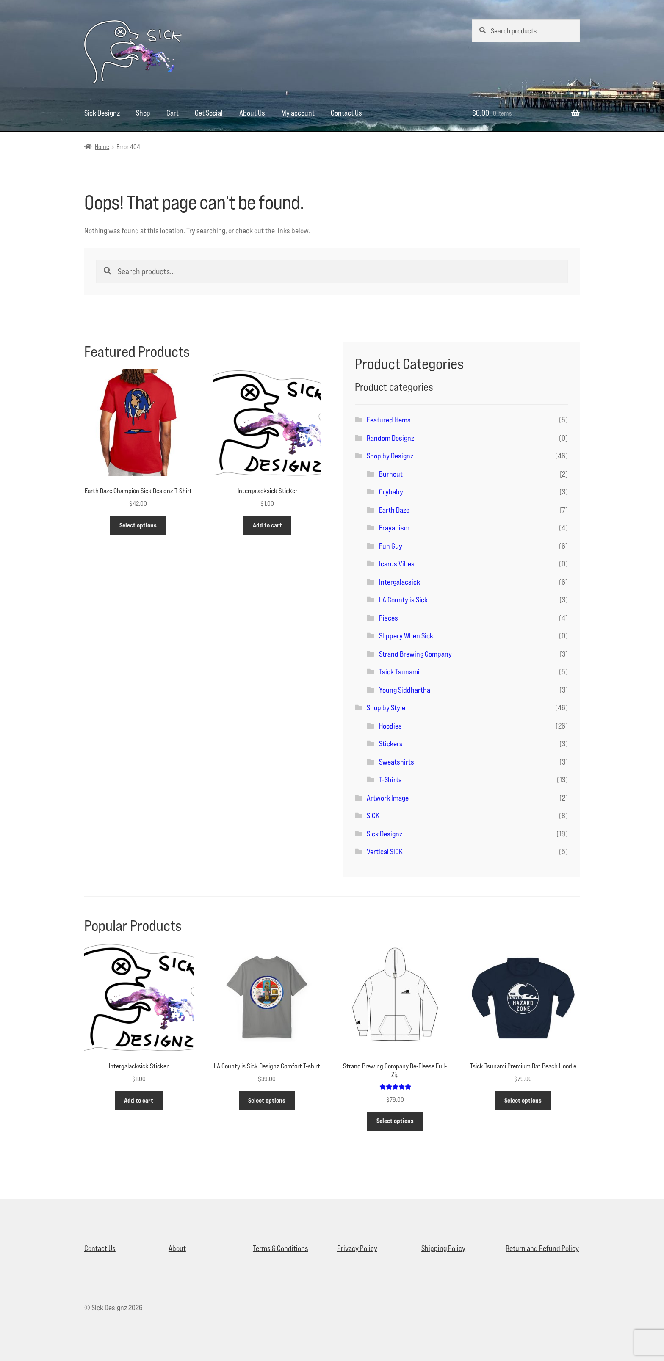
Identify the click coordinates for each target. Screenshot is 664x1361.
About (177, 1248)
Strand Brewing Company (415, 653)
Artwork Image (388, 797)
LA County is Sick (403, 599)
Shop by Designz (390, 455)
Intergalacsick (399, 581)
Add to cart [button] (267, 525)
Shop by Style (386, 707)
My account (298, 112)
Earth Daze (394, 509)
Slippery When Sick (406, 635)
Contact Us (346, 112)
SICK (373, 815)
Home (102, 147)
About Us (252, 112)
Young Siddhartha (404, 689)
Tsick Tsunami (399, 671)
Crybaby (391, 491)
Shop (143, 112)
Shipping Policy (443, 1248)
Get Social (209, 112)
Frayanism (394, 527)
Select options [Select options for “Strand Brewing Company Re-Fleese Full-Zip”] (395, 1121)
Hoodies (390, 725)
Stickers (391, 743)
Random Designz (390, 437)
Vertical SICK (385, 851)
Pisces (388, 617)
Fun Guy (390, 545)
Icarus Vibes (397, 563)
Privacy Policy (357, 1248)
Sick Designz (102, 112)
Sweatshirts (396, 761)
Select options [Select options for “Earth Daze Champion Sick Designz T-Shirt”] (138, 525)
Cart (172, 112)
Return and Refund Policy (542, 1248)
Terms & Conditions (280, 1248)
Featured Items (389, 419)
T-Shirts (390, 779)
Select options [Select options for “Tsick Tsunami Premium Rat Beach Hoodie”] (523, 1100)
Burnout (391, 473)
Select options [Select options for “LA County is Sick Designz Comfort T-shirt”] (266, 1100)
